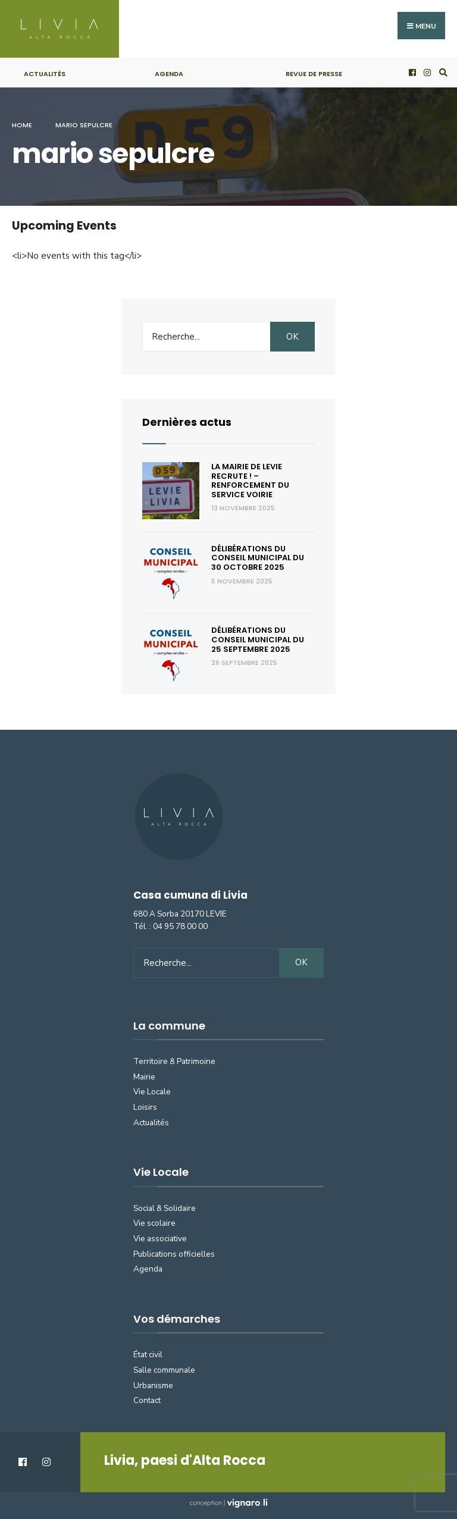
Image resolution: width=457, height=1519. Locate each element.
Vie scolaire (154, 1223)
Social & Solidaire (164, 1208)
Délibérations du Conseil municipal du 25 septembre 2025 (257, 639)
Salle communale (164, 1370)
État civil (147, 1354)
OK (292, 337)
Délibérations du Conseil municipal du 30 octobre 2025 (257, 558)
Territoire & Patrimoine (174, 1061)
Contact (147, 1400)
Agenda (169, 74)
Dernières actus (186, 422)
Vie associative (160, 1238)
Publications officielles (174, 1254)
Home (22, 125)
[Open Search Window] (441, 72)
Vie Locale (152, 1091)
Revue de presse (314, 74)
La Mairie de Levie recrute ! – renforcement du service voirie (250, 480)
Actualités (44, 74)
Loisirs (145, 1107)
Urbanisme (153, 1385)
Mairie (144, 1076)
